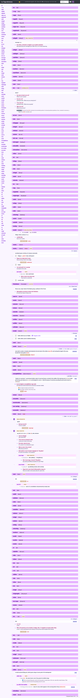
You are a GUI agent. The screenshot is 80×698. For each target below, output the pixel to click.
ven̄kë (3, 123)
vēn (2, 71)
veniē (3, 102)
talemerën (62, 686)
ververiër (3, 150)
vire (2, 217)
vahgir (3, 23)
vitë (2, 223)
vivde (3, 225)
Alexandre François (70, 696)
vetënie (3, 160)
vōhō (2, 239)
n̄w (42, 1)
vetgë (3, 169)
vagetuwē (4, 17)
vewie (3, 183)
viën (2, 189)
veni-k (3, 110)
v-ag (2, 7)
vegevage (4, 84)
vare (2, 30)
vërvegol (3, 57)
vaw (2, 40)
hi (27, 433)
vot (2, 237)
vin (2, 204)
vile (2, 200)
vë (2, 42)
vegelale (3, 83)
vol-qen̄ (3, 235)
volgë (3, 231)
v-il (2, 196)
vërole (3, 54)
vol (2, 229)
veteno (3, 167)
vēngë (3, 73)
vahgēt (3, 21)
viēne (3, 191)
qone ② (50, 351)
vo (2, 227)
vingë (3, 206)
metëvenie (29, 262)
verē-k (3, 135)
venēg (3, 100)
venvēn (3, 117)
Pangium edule (36, 335)
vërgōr (3, 50)
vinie (2, 210)
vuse (2, 242)
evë (24, 111)
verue (3, 142)
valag (3, 29)
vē (2, 65)
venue (3, 115)
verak (3, 127)
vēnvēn (3, 77)
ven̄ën (3, 121)
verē (2, 133)
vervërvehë (4, 146)
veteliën (3, 165)
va (2, 5)
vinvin (3, 214)
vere (2, 136)
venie (3, 104)
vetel (2, 163)
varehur (3, 32)
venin (3, 111)
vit (2, 219)
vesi (2, 154)
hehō (27, 352)
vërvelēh (3, 59)
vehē (2, 86)
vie (2, 192)
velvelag (3, 94)
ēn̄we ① (32, 354)
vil (2, 194)
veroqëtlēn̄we (4, 140)
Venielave (4, 108)
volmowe (3, 233)
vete (2, 162)
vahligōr (3, 25)
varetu (3, 36)
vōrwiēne (3, 241)
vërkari (3, 52)
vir (2, 216)
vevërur (3, 177)
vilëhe (3, 198)
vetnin (3, 171)
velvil (2, 96)
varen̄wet (3, 34)
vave (2, 38)
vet (2, 156)
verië (2, 138)
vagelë (3, 11)
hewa (25, 391)
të (31, 433)
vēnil (2, 75)
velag (3, 88)
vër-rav (3, 56)
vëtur (2, 63)
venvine (3, 119)
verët (2, 131)
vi (2, 185)
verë (2, 129)
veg (2, 81)
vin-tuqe (3, 212)
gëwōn (24, 255)
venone (3, 113)
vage (2, 9)
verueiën (3, 144)
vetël (2, 158)
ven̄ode (3, 125)
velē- (2, 90)
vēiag (3, 67)
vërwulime (4, 61)
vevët (3, 179)
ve (2, 79)
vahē (2, 19)
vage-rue (3, 15)
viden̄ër (3, 187)
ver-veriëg (4, 148)
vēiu (2, 69)
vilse (2, 202)
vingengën (4, 208)
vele (2, 92)
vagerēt (3, 13)
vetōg (3, 173)
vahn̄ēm (3, 27)
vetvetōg (3, 175)
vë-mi (3, 44)
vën (2, 46)
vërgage (3, 48)
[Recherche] (64, 2)
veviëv (3, 181)
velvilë (3, 98)
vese (2, 152)
